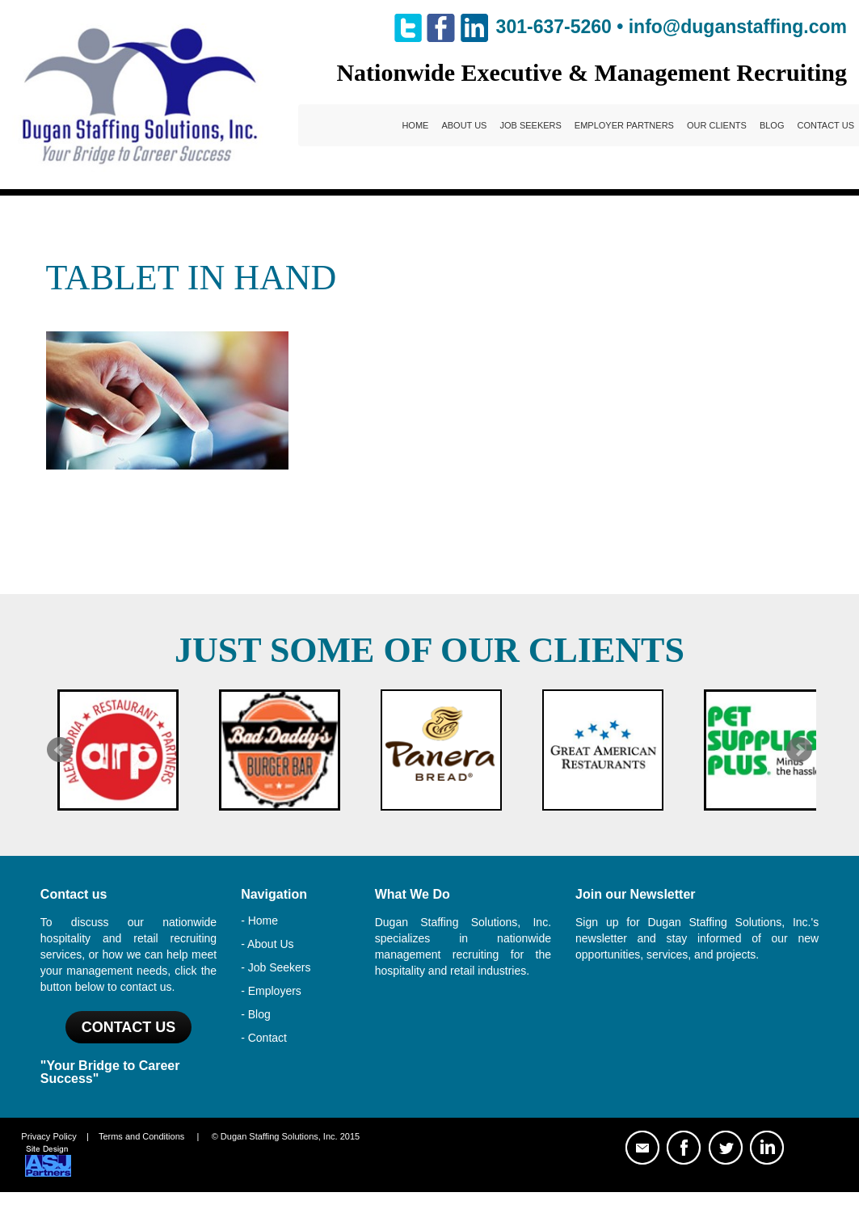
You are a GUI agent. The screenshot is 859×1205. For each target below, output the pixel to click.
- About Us (267, 943)
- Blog (256, 1014)
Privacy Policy (48, 1136)
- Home (259, 920)
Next (799, 750)
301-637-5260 (554, 26)
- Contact (264, 1037)
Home (415, 125)
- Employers (271, 990)
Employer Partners (624, 125)
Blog (772, 125)
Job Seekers (530, 125)
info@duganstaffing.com (738, 26)
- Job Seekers (275, 967)
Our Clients (717, 125)
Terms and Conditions (141, 1136)
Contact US (129, 1027)
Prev (60, 750)
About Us (463, 125)
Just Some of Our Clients (429, 650)
